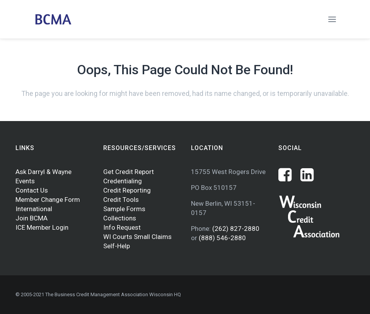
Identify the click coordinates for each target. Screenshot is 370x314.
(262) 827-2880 (235, 228)
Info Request (122, 227)
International (33, 209)
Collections (119, 218)
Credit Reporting (127, 190)
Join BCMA (31, 218)
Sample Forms (124, 209)
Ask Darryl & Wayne (43, 172)
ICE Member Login (41, 227)
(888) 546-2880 (222, 238)
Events (25, 181)
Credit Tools (121, 199)
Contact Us (31, 190)
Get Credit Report (128, 172)
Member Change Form (47, 199)
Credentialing (122, 181)
